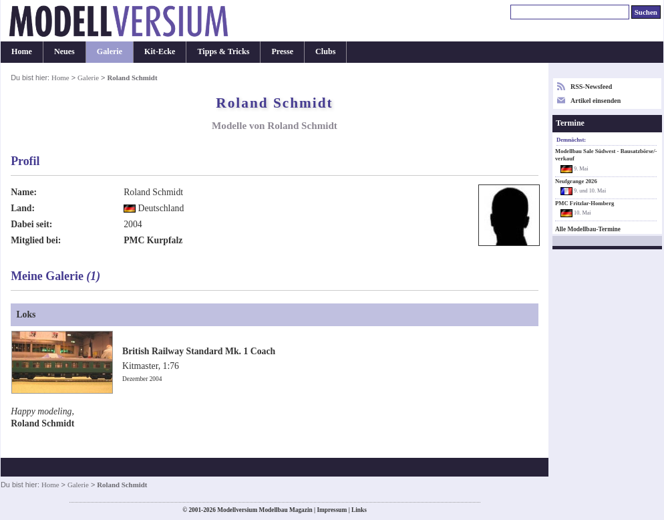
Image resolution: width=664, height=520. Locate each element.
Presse (282, 51)
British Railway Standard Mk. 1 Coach (198, 351)
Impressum (332, 510)
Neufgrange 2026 (576, 181)
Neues (64, 51)
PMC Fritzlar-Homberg (584, 203)
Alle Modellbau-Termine (588, 229)
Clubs (325, 51)
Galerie (109, 51)
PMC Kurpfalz (153, 240)
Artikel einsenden (595, 100)
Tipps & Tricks (223, 51)
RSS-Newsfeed (591, 86)
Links (359, 510)
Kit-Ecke (159, 51)
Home (21, 51)
